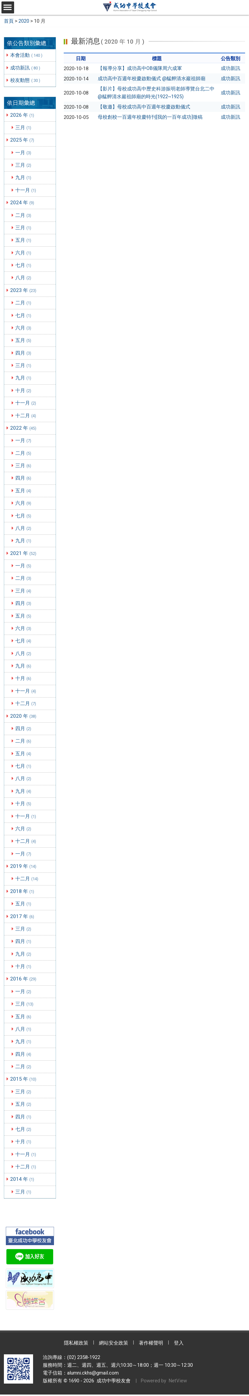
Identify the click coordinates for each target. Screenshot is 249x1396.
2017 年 (22, 918)
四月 (23, 353)
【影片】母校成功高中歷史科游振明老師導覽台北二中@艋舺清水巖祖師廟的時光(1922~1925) (156, 92)
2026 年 (22, 115)
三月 (23, 127)
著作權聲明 (151, 1345)
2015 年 (23, 1081)
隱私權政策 (76, 1345)
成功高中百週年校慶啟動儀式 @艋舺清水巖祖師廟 (151, 78)
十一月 (26, 190)
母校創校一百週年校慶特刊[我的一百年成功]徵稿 (150, 117)
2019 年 (23, 867)
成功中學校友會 (112, 1382)
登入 (179, 1345)
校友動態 (26, 80)
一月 (23, 152)
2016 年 (23, 980)
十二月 (26, 416)
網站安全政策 (113, 1345)
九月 (23, 177)
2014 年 (22, 1181)
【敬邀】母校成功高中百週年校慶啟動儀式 (144, 107)
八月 (23, 278)
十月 (23, 391)
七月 (23, 265)
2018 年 (22, 892)
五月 (23, 240)
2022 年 (23, 428)
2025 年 (22, 140)
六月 (23, 253)
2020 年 (23, 717)
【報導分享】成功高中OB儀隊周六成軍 (140, 68)
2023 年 (23, 290)
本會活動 (27, 55)
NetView (178, 1382)
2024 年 (22, 202)
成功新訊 (26, 67)
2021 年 (23, 554)
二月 (23, 215)
